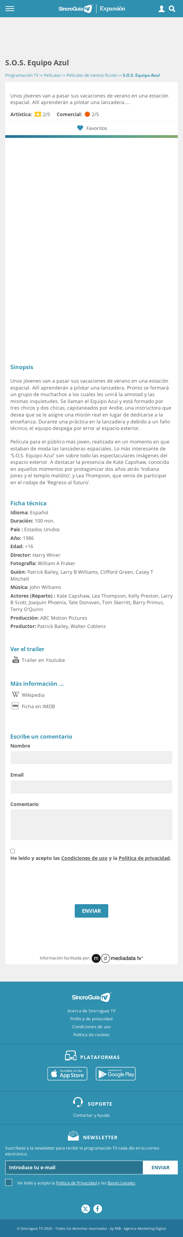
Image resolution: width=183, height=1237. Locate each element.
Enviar (161, 1167)
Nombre (20, 745)
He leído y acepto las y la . (90, 858)
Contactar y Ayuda (91, 1115)
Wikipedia (27, 695)
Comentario (24, 804)
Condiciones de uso (84, 858)
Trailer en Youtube (37, 660)
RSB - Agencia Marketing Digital (140, 1228)
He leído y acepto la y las (76, 1182)
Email (17, 774)
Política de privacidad (144, 858)
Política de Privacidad (76, 1183)
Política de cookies (91, 1035)
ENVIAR (91, 910)
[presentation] (63, 883)
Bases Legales (121, 1183)
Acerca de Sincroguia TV (91, 1011)
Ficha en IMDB (32, 706)
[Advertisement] (91, 38)
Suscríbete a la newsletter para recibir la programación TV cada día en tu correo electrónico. (82, 1151)
